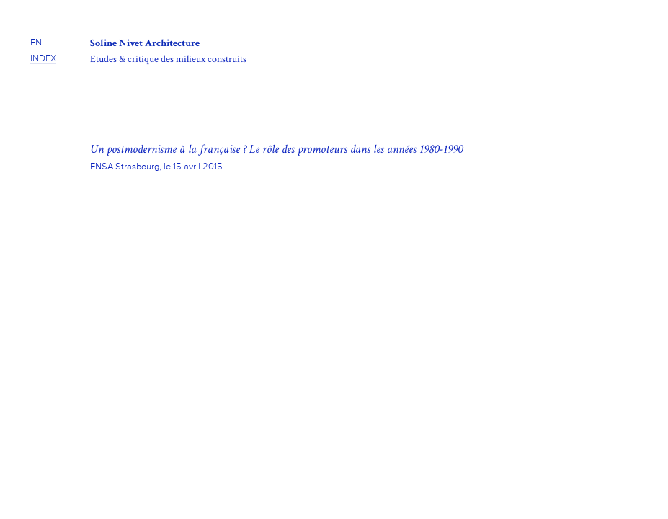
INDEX (43, 58)
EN (36, 43)
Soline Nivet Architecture (145, 43)
